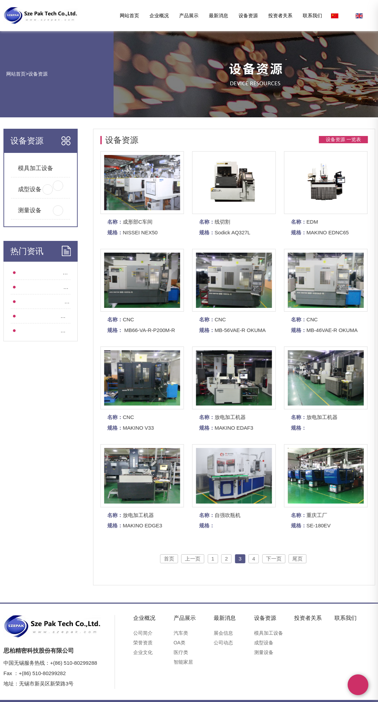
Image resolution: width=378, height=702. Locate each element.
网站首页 (129, 15)
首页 (180, 564)
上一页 (204, 564)
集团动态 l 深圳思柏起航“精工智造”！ (50, 301)
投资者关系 (280, 15)
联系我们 (312, 15)
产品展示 (188, 15)
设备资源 (248, 15)
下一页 (285, 564)
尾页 (308, 564)
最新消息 (218, 15)
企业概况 (159, 15)
